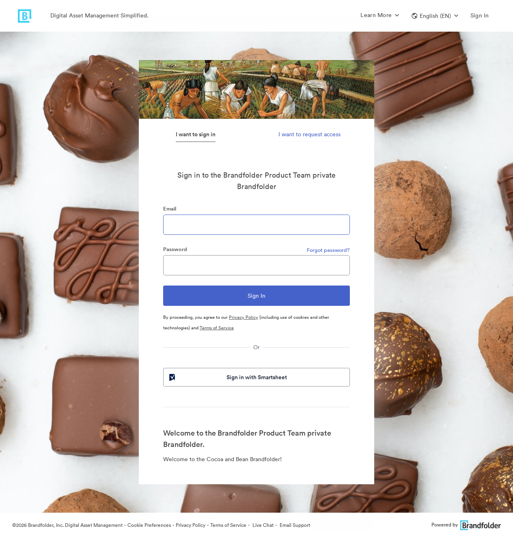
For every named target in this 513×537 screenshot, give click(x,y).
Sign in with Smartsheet (227, 377)
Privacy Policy (243, 317)
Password (175, 249)
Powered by (466, 524)
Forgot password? (328, 250)
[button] (434, 16)
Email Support (294, 525)
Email (169, 208)
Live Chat (262, 525)
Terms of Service (217, 327)
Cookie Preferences (149, 525)
